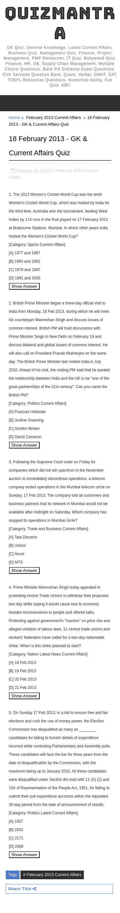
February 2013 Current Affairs (53, 117)
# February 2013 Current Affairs (52, 874)
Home (14, 117)
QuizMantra (60, 23)
